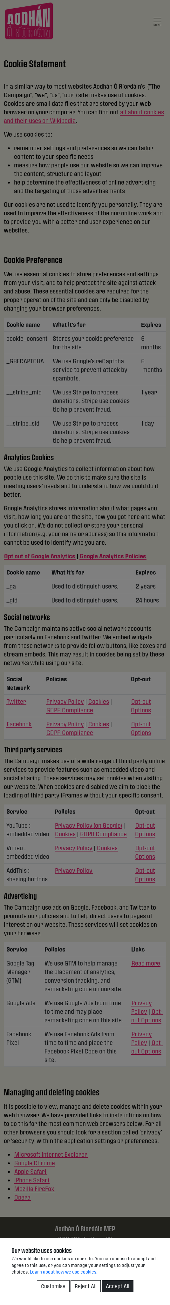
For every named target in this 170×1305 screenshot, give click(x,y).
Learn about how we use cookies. (64, 1271)
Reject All (86, 1286)
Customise (53, 1286)
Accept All (117, 1286)
